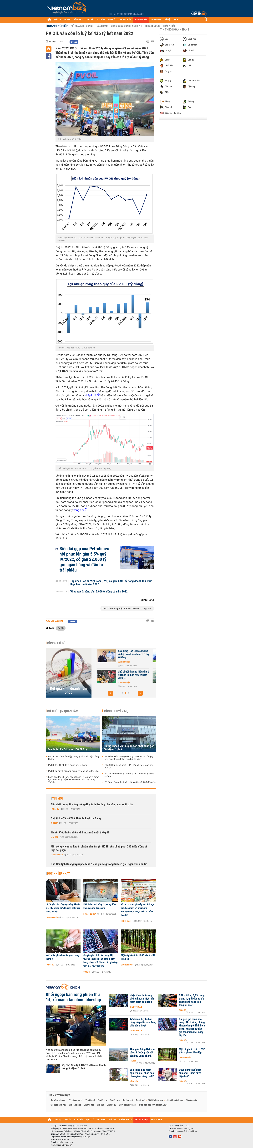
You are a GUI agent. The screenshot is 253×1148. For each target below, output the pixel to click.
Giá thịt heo (89, 1105)
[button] (110, 693)
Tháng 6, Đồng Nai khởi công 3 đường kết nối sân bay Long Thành (142, 1052)
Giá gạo (100, 1105)
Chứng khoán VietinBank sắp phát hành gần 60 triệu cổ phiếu (129, 747)
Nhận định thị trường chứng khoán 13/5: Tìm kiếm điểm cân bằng (142, 999)
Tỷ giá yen (102, 1100)
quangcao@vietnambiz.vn (186, 1131)
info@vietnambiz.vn (65, 1142)
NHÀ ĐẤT (112, 19)
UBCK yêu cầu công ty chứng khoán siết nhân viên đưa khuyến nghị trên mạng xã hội (63, 908)
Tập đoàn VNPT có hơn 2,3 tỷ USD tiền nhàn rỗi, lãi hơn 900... (130, 675)
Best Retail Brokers (128, 1105)
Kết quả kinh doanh (82, 26)
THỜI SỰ (57, 19)
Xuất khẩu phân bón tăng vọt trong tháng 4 (62, 957)
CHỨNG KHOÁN (125, 19)
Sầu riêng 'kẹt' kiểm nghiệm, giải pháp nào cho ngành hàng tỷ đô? (142, 1073)
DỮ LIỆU (168, 19)
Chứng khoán (57, 855)
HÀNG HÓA (78, 19)
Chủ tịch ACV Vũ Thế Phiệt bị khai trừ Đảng (76, 818)
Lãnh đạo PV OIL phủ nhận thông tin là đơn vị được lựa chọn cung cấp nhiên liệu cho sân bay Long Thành (73, 780)
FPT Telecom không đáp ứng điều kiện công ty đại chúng (130, 775)
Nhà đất (54, 837)
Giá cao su (111, 1105)
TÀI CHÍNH (100, 19)
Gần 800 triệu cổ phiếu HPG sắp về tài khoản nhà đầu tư (129, 766)
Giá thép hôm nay (58, 1105)
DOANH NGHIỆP (141, 19)
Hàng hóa (55, 809)
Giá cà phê (140, 1100)
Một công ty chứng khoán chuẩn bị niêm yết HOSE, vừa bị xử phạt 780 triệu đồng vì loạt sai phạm (99, 848)
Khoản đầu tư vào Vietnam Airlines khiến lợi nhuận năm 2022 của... (131, 654)
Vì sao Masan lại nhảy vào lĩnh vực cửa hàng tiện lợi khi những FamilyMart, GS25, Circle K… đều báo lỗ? (137, 910)
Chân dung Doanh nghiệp (125, 26)
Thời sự (54, 823)
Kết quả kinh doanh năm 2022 (68, 690)
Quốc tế (86, 972)
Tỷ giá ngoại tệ (76, 1100)
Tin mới (57, 798)
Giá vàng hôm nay (58, 1100)
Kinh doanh (126, 921)
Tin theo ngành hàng (174, 29)
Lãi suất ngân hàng (174, 1100)
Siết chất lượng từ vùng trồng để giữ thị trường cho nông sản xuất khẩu (92, 804)
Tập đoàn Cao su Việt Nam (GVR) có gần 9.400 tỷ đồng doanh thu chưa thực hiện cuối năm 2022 (111, 583)
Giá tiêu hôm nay (155, 1100)
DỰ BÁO (67, 19)
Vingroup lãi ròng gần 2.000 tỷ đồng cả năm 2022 (99, 591)
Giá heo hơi (127, 1100)
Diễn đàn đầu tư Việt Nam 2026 (153, 1105)
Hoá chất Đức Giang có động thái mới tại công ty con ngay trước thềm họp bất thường (129, 757)
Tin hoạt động (151, 26)
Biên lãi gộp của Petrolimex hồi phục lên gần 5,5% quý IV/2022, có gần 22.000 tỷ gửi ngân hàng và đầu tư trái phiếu (84, 559)
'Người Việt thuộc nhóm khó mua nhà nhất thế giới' (80, 832)
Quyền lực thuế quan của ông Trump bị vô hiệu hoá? (190, 1073)
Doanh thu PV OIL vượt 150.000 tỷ (67, 749)
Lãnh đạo (102, 26)
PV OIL (61, 628)
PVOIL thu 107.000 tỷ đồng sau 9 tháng (67, 765)
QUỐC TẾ (89, 19)
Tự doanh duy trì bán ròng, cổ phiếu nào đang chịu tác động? (143, 1022)
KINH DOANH (156, 19)
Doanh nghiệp (57, 26)
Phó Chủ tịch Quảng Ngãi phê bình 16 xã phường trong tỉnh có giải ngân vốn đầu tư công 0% (99, 865)
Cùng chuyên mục (117, 711)
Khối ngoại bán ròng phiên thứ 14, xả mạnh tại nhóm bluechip (73, 997)
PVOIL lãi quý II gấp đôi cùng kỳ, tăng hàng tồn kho (73, 771)
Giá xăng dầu (191, 1100)
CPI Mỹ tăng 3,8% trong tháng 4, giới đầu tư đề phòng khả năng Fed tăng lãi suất (191, 1000)
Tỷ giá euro (115, 1100)
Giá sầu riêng (75, 1105)
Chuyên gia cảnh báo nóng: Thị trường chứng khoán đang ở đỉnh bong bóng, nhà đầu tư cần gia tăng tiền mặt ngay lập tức (100, 960)
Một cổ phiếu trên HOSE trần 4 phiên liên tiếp (138, 957)
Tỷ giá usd (90, 1100)
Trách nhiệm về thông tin (61, 1145)
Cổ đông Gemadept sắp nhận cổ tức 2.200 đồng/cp (130, 782)
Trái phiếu (169, 26)
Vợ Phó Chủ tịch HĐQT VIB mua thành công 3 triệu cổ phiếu (84, 1067)
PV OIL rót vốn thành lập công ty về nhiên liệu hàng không (73, 757)
